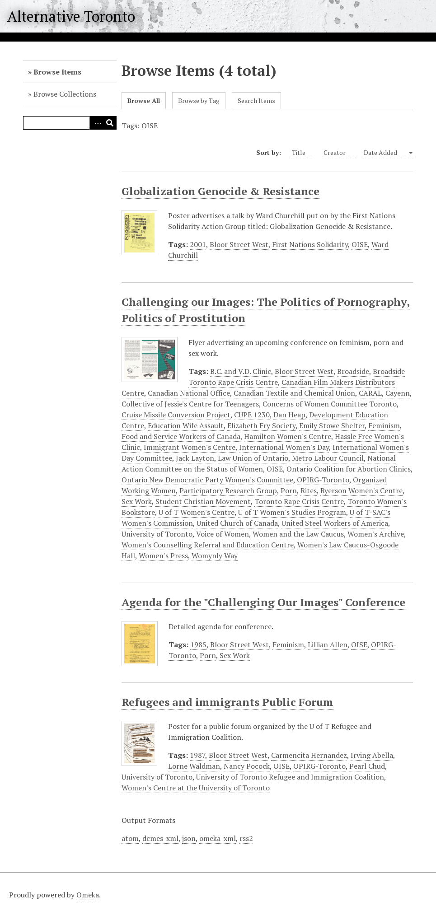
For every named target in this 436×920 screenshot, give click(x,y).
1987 (197, 755)
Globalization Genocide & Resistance (220, 191)
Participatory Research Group (228, 490)
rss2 (246, 838)
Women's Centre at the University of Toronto (196, 788)
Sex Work (137, 501)
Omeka (87, 895)
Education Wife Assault (186, 425)
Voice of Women (222, 534)
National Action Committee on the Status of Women (259, 463)
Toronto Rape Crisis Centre (299, 501)
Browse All (143, 100)
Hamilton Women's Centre (287, 436)
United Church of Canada (237, 523)
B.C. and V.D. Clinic (240, 371)
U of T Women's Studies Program (292, 512)
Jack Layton (195, 458)
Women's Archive (375, 534)
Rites (308, 490)
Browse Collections (64, 94)
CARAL (370, 393)
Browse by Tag (199, 100)
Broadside (353, 371)
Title (303, 152)
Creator (339, 152)
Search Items (256, 100)
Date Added (386, 152)
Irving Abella (372, 755)
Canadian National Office (189, 393)
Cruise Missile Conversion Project (176, 415)
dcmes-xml (160, 838)
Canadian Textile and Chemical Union (294, 393)
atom (130, 838)
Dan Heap (289, 415)
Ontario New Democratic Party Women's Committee (207, 480)
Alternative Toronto (71, 16)
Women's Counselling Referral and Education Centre (208, 545)
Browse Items (57, 72)
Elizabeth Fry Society (261, 425)
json (189, 838)
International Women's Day (284, 447)
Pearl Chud (367, 766)
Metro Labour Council (328, 458)
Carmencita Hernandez (309, 755)
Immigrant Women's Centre (189, 447)
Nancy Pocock (247, 766)
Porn (289, 490)
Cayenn (397, 393)
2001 (198, 244)
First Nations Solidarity (310, 244)
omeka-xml (217, 838)
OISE (360, 244)
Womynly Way (215, 555)
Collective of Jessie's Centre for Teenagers (190, 404)
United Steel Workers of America (334, 523)
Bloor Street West (239, 244)
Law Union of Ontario (253, 458)
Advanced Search (96, 123)
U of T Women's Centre (196, 512)
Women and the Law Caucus (298, 534)
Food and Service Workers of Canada (181, 436)
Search (110, 123)
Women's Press (163, 555)
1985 (198, 644)
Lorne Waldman (194, 766)
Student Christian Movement (203, 501)
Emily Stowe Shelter (332, 425)
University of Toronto (157, 534)
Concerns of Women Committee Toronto (330, 404)
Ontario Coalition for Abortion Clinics (348, 469)
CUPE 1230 (252, 415)
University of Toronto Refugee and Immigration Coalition (290, 777)
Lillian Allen (327, 644)
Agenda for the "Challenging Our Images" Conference (263, 602)
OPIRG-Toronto (323, 480)
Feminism (384, 425)
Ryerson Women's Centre (361, 490)
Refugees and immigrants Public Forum (227, 702)
